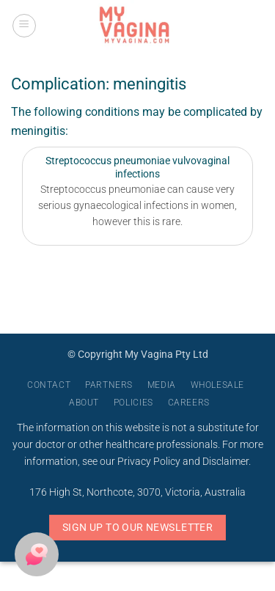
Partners (109, 385)
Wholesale (218, 385)
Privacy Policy (148, 461)
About (84, 402)
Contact (48, 385)
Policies (133, 402)
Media (161, 385)
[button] (24, 25)
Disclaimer (225, 461)
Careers (189, 402)
